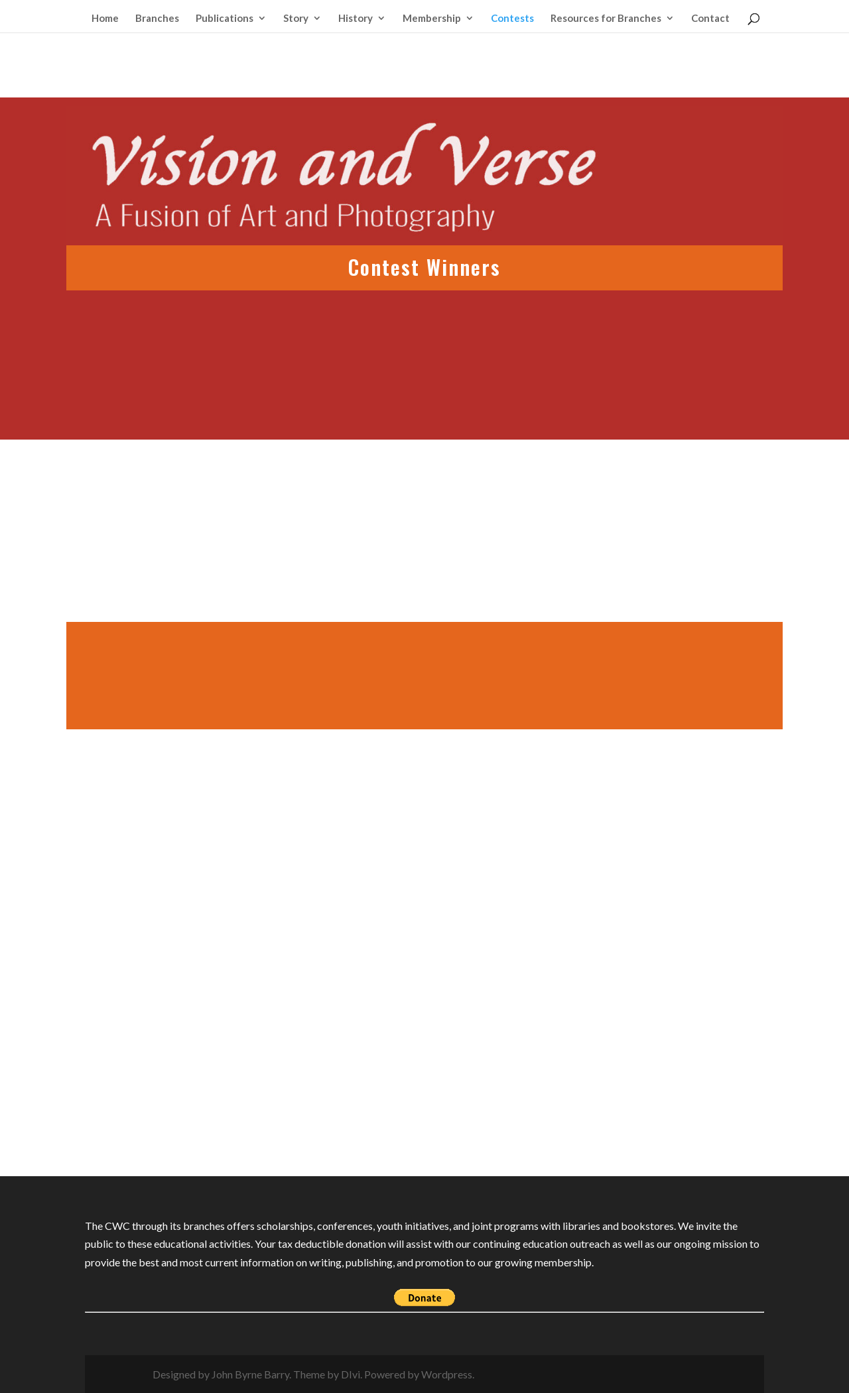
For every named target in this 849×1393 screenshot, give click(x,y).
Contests (512, 18)
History (355, 18)
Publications (224, 18)
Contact (710, 18)
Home (105, 18)
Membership (432, 18)
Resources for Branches (606, 18)
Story (295, 18)
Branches (157, 18)
